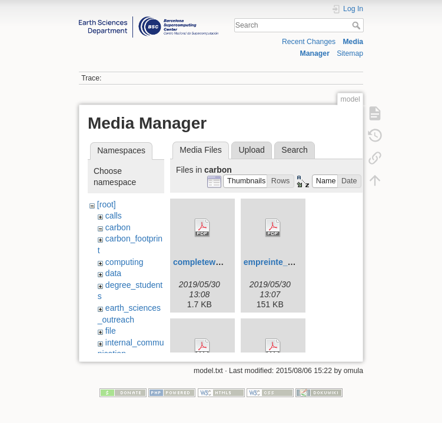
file (110, 330)
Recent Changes (308, 42)
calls (113, 215)
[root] (106, 204)
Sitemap (350, 53)
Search (357, 25)
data (113, 273)
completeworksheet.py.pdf (225, 262)
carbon (118, 227)
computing (124, 262)
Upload (251, 150)
